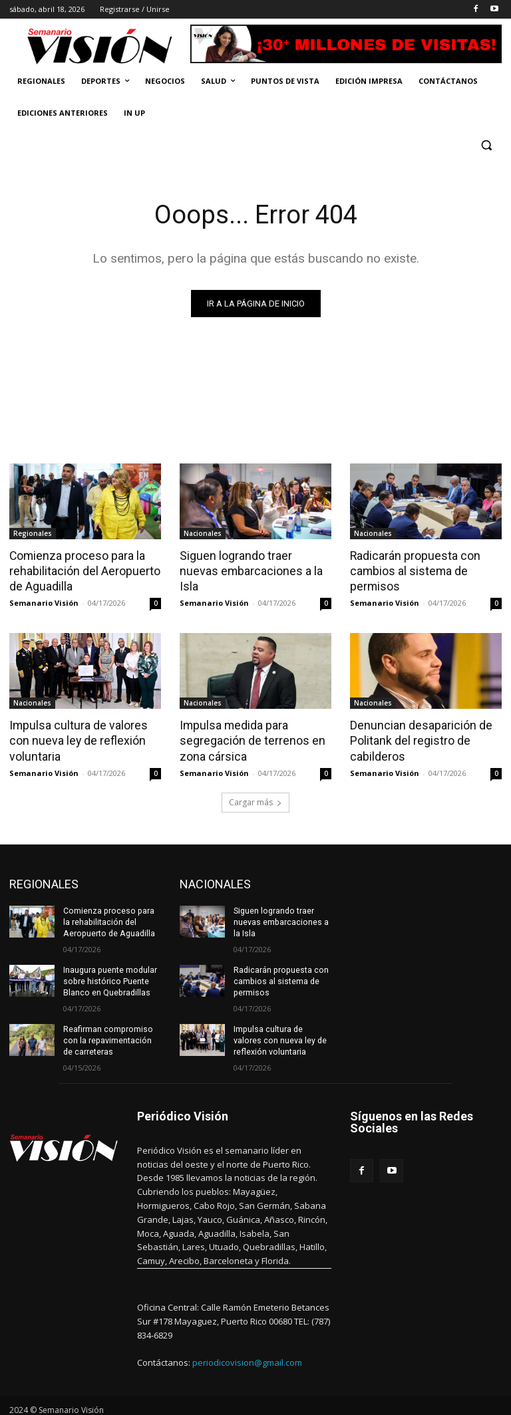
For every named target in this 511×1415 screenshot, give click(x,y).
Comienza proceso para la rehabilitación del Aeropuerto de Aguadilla (81, 570)
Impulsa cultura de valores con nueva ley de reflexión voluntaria (75, 737)
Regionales (32, 533)
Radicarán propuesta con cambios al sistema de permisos (412, 570)
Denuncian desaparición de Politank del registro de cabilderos (417, 737)
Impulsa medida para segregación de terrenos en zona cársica (248, 737)
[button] (486, 145)
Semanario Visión (44, 601)
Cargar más (255, 798)
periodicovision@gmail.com (247, 1355)
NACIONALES (215, 880)
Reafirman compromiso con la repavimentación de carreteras (106, 1034)
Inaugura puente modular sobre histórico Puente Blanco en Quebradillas (109, 976)
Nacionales (203, 533)
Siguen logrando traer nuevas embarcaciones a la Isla (253, 563)
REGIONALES (44, 880)
